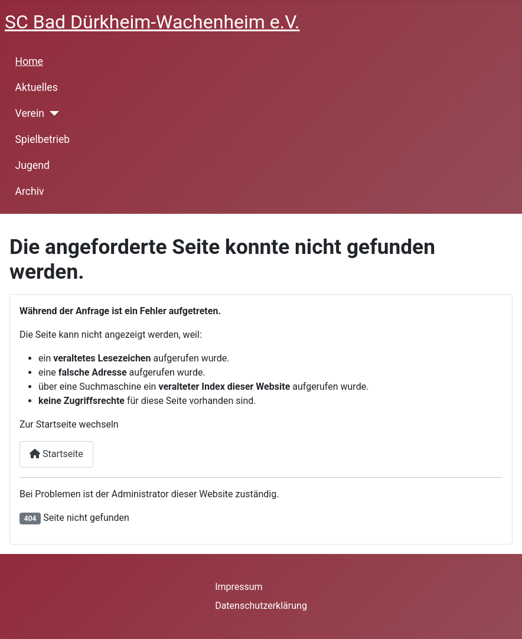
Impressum (239, 586)
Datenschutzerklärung (261, 605)
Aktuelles (36, 87)
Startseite (56, 453)
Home (29, 61)
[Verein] (51, 113)
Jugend (32, 165)
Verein (29, 113)
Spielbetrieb (42, 139)
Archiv (29, 191)
